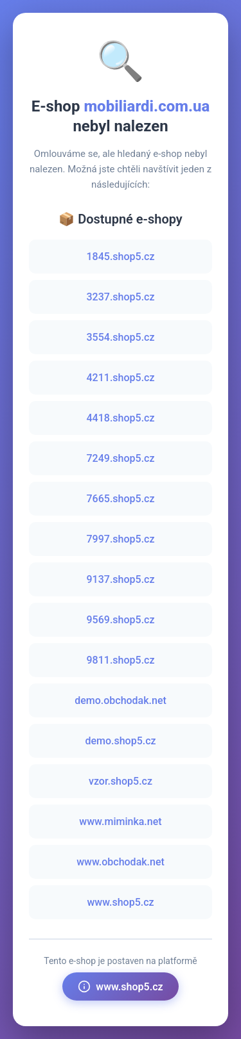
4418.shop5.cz (121, 418)
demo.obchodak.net (120, 700)
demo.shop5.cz (120, 741)
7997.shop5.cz (121, 539)
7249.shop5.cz (121, 458)
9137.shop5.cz (121, 579)
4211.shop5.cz (121, 378)
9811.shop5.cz (121, 660)
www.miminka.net (120, 821)
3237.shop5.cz (121, 297)
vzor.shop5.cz (120, 781)
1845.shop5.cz (121, 256)
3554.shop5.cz (121, 337)
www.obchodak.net (120, 862)
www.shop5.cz (120, 902)
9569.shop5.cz (121, 620)
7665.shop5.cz (121, 499)
